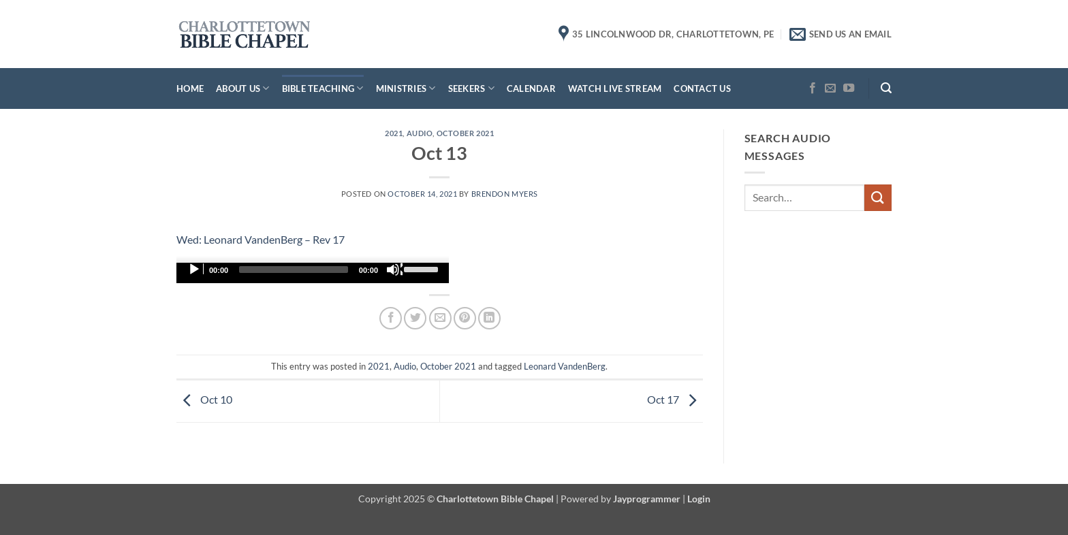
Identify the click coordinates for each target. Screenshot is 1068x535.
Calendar (531, 88)
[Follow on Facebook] (812, 88)
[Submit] (878, 197)
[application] (312, 273)
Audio (420, 133)
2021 (394, 133)
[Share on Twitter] (415, 318)
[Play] (195, 269)
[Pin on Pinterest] (465, 318)
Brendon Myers (504, 193)
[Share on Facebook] (390, 318)
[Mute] (394, 269)
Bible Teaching (323, 88)
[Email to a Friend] (440, 318)
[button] (886, 88)
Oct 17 (675, 399)
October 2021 (465, 133)
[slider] (293, 269)
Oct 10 (204, 399)
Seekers (471, 88)
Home (190, 88)
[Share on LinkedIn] (489, 318)
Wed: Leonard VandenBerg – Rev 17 (260, 239)
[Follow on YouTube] (848, 88)
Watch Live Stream (614, 88)
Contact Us (702, 88)
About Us (243, 88)
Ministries (406, 88)
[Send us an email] (830, 88)
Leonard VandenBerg (565, 366)
